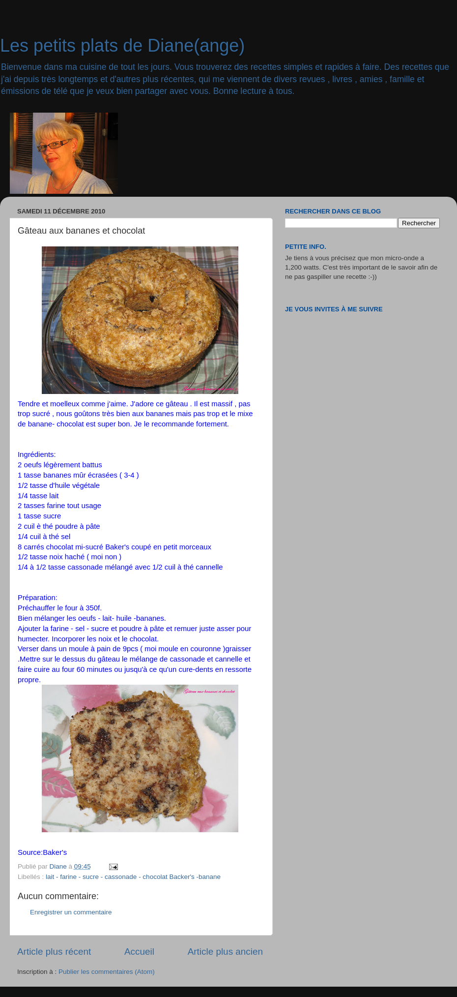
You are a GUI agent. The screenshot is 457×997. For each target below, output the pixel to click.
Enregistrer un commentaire (71, 912)
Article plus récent (54, 951)
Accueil (139, 951)
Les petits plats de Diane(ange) (122, 45)
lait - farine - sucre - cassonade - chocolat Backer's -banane (133, 876)
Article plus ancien (225, 951)
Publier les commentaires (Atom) (106, 971)
